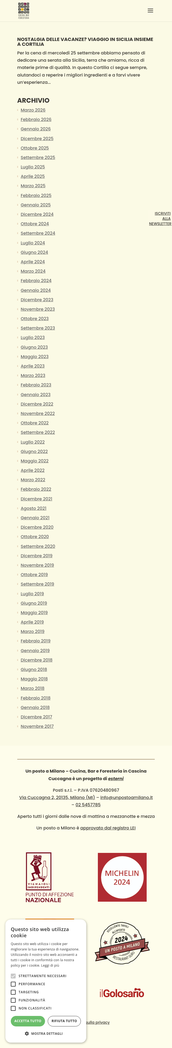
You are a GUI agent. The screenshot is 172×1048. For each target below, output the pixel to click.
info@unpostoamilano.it (126, 797)
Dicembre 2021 (36, 499)
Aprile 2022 (33, 470)
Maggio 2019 (34, 613)
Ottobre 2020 (35, 537)
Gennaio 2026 (36, 129)
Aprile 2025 (33, 176)
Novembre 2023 (38, 309)
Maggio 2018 (34, 679)
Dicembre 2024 (37, 214)
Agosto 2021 (33, 508)
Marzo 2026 (33, 110)
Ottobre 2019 (34, 575)
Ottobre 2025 (35, 148)
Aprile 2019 (32, 622)
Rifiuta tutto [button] (64, 1021)
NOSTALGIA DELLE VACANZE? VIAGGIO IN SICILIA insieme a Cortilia (85, 41)
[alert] (45, 981)
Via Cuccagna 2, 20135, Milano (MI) (57, 797)
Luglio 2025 (33, 167)
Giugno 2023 (34, 347)
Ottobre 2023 (35, 319)
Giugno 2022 (34, 451)
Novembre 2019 (37, 565)
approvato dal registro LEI (108, 828)
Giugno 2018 (34, 669)
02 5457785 (88, 805)
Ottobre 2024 (35, 224)
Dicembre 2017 (36, 717)
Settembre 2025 (38, 157)
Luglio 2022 (33, 442)
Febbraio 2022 (36, 489)
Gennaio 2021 (35, 518)
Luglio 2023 (33, 337)
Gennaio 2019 (35, 651)
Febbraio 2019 (36, 641)
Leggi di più (50, 965)
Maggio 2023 (35, 357)
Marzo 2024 (33, 271)
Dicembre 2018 (37, 660)
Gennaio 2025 (36, 205)
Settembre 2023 (38, 328)
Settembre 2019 (37, 584)
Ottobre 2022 (35, 423)
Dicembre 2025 (37, 139)
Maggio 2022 (35, 461)
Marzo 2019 (32, 631)
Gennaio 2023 (36, 395)
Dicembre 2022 (37, 404)
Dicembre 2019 (37, 556)
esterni (116, 779)
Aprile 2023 (33, 366)
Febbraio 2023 (36, 385)
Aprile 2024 (33, 262)
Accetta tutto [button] (27, 1021)
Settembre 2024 (38, 233)
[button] (46, 1033)
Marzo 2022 (33, 480)
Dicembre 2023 (37, 300)
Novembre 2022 (38, 413)
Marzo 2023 (33, 375)
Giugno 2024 (34, 252)
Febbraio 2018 (36, 698)
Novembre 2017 (37, 726)
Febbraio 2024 (36, 281)
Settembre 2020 (38, 546)
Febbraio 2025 (36, 195)
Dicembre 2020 (37, 527)
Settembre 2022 (38, 432)
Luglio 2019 (32, 594)
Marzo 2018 (32, 688)
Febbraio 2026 (36, 119)
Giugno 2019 (34, 603)
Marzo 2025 (33, 186)
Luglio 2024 (33, 243)
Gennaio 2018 (35, 707)
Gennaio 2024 (36, 290)
